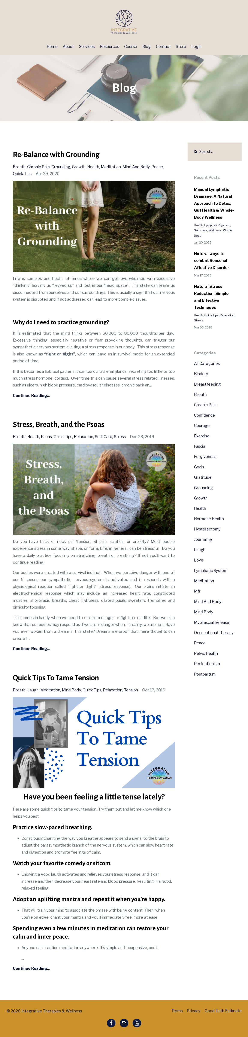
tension (131, 690)
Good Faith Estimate (223, 1011)
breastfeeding (207, 384)
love (198, 560)
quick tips (22, 173)
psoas (46, 436)
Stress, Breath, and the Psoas (61, 424)
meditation (111, 167)
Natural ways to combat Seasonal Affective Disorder (211, 260)
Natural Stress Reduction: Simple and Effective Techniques (211, 296)
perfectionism (207, 663)
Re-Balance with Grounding (59, 154)
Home (52, 46)
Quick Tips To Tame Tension (58, 677)
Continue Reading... (31, 395)
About (68, 46)
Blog (146, 46)
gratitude (203, 477)
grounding (60, 167)
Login (196, 46)
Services (87, 46)
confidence (204, 415)
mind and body (136, 167)
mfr (197, 591)
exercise (201, 436)
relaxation (83, 436)
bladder (201, 373)
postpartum (205, 674)
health (93, 167)
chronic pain (38, 167)
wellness (215, 230)
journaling (203, 539)
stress (120, 436)
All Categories (207, 363)
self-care (103, 436)
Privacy (193, 1011)
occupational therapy (214, 632)
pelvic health (206, 653)
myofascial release (211, 622)
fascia (199, 446)
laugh (33, 690)
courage (202, 425)
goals (199, 467)
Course (130, 46)
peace (157, 167)
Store (181, 46)
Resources (109, 46)
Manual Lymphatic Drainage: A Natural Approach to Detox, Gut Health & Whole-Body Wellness (214, 203)
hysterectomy (207, 529)
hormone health (209, 519)
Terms (175, 1011)
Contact (163, 46)
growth (78, 167)
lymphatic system (217, 225)
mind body (71, 690)
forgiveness (205, 456)
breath (19, 167)
